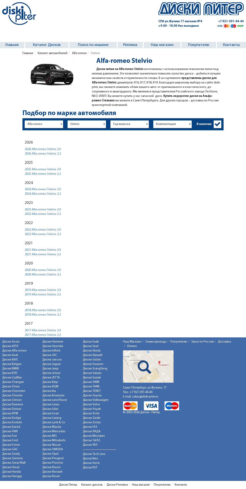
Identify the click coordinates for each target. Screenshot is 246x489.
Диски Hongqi (12, 476)
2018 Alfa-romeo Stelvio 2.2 (43, 315)
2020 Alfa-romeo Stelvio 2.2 (43, 274)
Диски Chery (11, 386)
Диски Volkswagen (96, 400)
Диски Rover (51, 476)
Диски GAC (10, 449)
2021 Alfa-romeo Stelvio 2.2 (43, 254)
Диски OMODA (52, 449)
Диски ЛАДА (92, 431)
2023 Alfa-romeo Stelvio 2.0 (43, 209)
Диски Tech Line (94, 454)
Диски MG (49, 436)
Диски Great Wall (14, 463)
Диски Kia (49, 391)
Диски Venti (91, 463)
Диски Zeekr (91, 418)
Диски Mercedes (54, 431)
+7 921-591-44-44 (231, 21)
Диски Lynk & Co (53, 422)
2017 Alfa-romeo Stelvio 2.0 (43, 330)
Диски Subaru (92, 373)
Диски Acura (11, 341)
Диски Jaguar (51, 364)
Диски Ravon (51, 467)
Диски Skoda (92, 350)
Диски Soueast (93, 364)
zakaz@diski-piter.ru (145, 396)
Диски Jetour (51, 373)
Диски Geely (11, 454)
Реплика (130, 45)
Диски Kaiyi (50, 382)
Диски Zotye (92, 422)
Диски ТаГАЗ (91, 440)
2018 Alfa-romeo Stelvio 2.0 (43, 310)
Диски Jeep (50, 368)
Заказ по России (202, 341)
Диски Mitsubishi (54, 440)
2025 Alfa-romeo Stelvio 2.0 (43, 169)
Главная (12, 45)
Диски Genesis (12, 458)
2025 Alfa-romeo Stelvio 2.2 (43, 174)
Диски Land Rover (54, 400)
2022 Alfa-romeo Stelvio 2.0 (43, 229)
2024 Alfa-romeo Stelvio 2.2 (43, 194)
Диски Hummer (52, 341)
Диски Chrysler (12, 395)
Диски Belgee (12, 364)
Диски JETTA (51, 377)
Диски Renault (52, 472)
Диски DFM (10, 413)
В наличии (204, 124)
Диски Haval (10, 467)
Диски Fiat (9, 436)
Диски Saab (91, 341)
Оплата (132, 346)
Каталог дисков (92, 485)
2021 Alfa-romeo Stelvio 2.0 (43, 250)
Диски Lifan (50, 409)
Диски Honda (11, 472)
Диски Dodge (11, 418)
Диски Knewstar (53, 395)
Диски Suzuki (92, 377)
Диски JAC (49, 355)
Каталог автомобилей (52, 53)
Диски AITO (10, 346)
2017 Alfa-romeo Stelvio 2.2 (43, 335)
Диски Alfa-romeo (14, 350)
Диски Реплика (117, 485)
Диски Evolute (12, 422)
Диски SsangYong (95, 368)
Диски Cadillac (12, 377)
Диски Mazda (51, 427)
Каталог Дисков (47, 45)
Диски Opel (50, 454)
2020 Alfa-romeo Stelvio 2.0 (43, 270)
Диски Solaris (92, 359)
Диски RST (90, 467)
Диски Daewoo (12, 404)
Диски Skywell (92, 355)
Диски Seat (91, 346)
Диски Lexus (50, 404)
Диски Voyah (92, 409)
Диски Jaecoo (52, 359)
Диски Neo (90, 458)
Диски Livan (50, 413)
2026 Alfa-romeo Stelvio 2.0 (43, 149)
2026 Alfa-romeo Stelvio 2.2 (43, 153)
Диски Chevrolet (13, 391)
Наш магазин (162, 45)
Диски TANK (91, 386)
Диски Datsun (11, 409)
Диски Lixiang (51, 418)
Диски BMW (10, 368)
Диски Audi (10, 355)
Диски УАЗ (90, 445)
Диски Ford (10, 440)
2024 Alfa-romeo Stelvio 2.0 (43, 189)
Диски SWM (91, 382)
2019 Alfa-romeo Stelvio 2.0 (43, 290)
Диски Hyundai (52, 346)
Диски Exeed (11, 427)
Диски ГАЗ (90, 427)
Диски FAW (10, 431)
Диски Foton (11, 445)
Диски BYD (9, 373)
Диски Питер (68, 485)
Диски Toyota (92, 395)
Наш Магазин (132, 341)
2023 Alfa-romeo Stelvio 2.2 (43, 214)
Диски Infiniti (51, 350)
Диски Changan (13, 382)
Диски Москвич (94, 436)
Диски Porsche (52, 463)
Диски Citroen (12, 400)
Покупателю (198, 45)
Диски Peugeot (53, 458)
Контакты (231, 45)
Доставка (224, 341)
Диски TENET (92, 391)
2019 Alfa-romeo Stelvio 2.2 (43, 294)
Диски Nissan (51, 445)
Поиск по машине (93, 45)
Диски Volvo (91, 404)
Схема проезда (155, 341)
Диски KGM (50, 386)
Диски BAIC (10, 359)
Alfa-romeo (79, 53)
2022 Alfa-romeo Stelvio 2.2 (43, 234)
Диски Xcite (91, 413)
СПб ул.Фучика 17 (180, 21)
